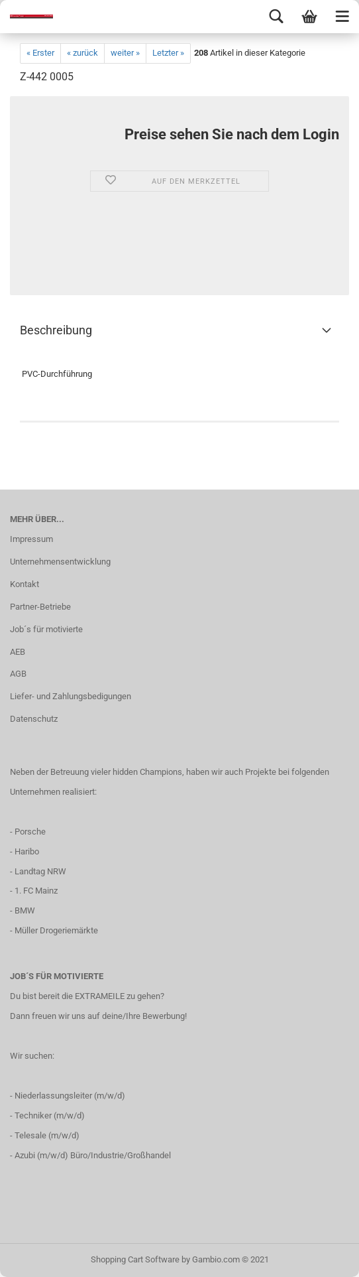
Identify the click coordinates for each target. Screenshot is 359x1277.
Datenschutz (34, 719)
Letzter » (168, 53)
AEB (17, 652)
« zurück (82, 53)
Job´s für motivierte (46, 629)
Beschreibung (56, 330)
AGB (18, 674)
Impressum (31, 539)
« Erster (40, 53)
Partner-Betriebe (40, 607)
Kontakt (24, 584)
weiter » (125, 53)
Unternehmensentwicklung (60, 562)
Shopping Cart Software (135, 1259)
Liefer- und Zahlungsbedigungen (70, 696)
